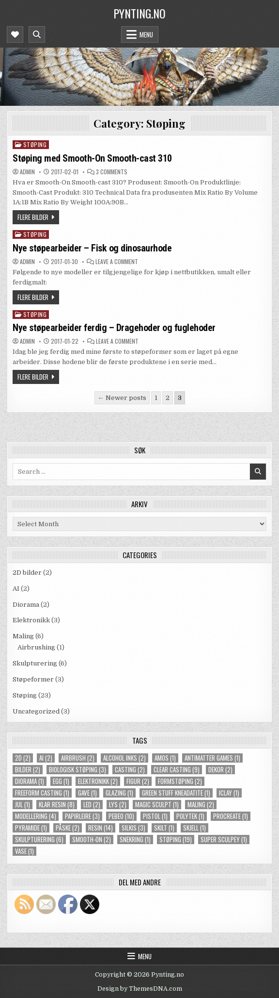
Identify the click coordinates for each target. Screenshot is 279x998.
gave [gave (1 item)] (87, 793)
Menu (146, 34)
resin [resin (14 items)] (100, 827)
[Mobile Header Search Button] (37, 34)
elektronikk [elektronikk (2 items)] (98, 781)
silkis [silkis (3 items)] (133, 827)
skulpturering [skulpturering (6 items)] (39, 839)
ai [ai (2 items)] (45, 758)
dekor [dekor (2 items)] (220, 769)
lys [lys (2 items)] (117, 804)
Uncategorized (36, 711)
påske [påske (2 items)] (67, 827)
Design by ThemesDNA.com (139, 988)
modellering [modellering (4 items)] (35, 816)
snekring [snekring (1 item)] (135, 839)
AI (16, 588)
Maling (23, 636)
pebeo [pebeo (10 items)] (121, 816)
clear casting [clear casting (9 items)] (177, 769)
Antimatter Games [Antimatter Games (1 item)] (212, 758)
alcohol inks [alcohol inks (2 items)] (124, 758)
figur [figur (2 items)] (137, 781)
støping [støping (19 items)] (175, 839)
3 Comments (111, 172)
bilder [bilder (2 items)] (27, 769)
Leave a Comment (116, 262)
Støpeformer (33, 679)
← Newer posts (122, 397)
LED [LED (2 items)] (91, 804)
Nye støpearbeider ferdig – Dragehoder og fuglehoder (114, 327)
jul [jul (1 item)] (22, 804)
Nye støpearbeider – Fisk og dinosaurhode (92, 248)
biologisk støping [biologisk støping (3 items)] (77, 769)
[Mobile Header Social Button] (15, 34)
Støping (35, 144)
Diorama (26, 604)
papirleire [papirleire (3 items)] (82, 816)
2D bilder (27, 572)
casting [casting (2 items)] (130, 769)
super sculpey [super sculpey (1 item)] (224, 839)
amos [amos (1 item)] (165, 758)
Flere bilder (32, 217)
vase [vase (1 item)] (24, 851)
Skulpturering (35, 663)
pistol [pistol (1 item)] (155, 816)
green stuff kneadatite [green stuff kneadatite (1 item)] (176, 793)
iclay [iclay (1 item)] (229, 793)
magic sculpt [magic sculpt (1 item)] (157, 804)
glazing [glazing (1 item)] (119, 793)
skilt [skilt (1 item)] (164, 827)
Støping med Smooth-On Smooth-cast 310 (92, 158)
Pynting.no (139, 13)
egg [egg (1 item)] (61, 781)
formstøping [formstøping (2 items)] (180, 781)
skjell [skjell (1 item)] (194, 827)
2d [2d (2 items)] (23, 758)
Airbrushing (36, 647)
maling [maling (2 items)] (200, 804)
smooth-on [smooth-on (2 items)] (91, 839)
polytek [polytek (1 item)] (190, 816)
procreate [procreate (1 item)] (230, 816)
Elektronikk (31, 620)
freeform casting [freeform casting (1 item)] (42, 793)
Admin (27, 172)
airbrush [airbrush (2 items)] (77, 758)
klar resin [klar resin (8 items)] (57, 804)
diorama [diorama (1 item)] (29, 781)
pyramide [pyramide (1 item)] (31, 827)
